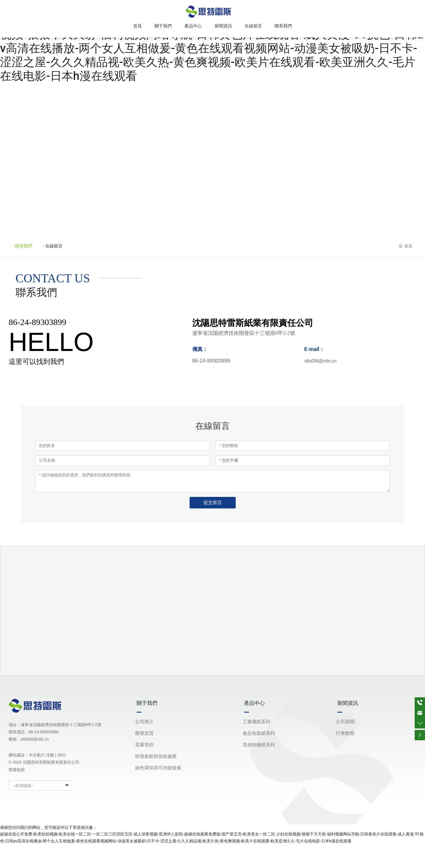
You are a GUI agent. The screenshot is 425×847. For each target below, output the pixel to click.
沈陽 (50, 758)
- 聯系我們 (24, 247)
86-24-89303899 (37, 324)
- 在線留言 (63, 247)
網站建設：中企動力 (27, 758)
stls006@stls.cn (320, 363)
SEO (61, 758)
